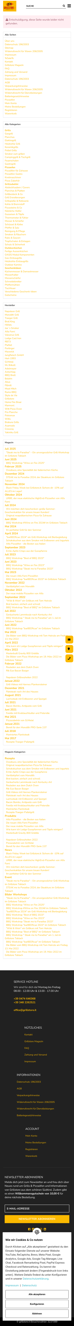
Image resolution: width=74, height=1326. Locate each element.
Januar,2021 (12, 724)
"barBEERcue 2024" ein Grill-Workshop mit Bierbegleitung (36, 537)
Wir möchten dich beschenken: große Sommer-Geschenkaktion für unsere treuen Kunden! (30, 510)
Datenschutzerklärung (35, 1278)
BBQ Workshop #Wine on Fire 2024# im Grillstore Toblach (36, 522)
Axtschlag (10, 371)
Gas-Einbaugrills (13, 258)
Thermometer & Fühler (16, 217)
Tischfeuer (10, 288)
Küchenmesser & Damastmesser (21, 271)
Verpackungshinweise (28, 1095)
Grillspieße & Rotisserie (17, 200)
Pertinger (9, 348)
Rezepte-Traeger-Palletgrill (20, 741)
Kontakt (28, 1034)
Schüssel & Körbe (14, 224)
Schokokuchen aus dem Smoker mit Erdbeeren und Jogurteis (37, 540)
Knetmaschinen (13, 177)
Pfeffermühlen (12, 284)
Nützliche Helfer (13, 211)
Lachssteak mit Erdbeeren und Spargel (26, 698)
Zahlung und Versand (35, 1054)
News (8, 850)
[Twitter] (33, 1229)
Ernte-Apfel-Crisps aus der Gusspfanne (26, 551)
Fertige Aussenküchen (16, 251)
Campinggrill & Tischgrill (17, 157)
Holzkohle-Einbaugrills (16, 261)
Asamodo (10, 425)
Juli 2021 (10, 702)
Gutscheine (10, 295)
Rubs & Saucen (13, 237)
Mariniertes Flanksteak (18, 734)
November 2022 (15, 583)
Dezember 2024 (14, 474)
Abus (7, 381)
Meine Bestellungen (35, 1142)
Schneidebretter (13, 281)
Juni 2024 (10, 519)
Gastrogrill (10, 163)
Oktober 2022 (13, 590)
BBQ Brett (10, 375)
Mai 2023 (10, 572)
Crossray (9, 428)
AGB (19, 1088)
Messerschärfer (13, 278)
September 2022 (15, 597)
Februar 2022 (13, 663)
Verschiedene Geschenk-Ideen (21, 291)
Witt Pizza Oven (13, 408)
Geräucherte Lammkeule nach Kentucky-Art (29, 614)
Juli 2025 (10, 449)
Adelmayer (10, 368)
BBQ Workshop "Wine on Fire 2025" (25, 463)
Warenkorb (31, 1156)
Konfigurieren (37, 1304)
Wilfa (8, 418)
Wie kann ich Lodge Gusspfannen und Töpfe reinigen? (34, 646)
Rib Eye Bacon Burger (17, 670)
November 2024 (15, 484)
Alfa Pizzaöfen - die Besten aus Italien (26, 543)
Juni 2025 (10, 459)
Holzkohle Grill (12, 143)
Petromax (10, 415)
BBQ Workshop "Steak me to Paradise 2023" (29, 568)
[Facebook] (29, 1229)
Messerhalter (11, 274)
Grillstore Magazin (33, 1041)
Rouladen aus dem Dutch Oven (22, 667)
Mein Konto (31, 1135)
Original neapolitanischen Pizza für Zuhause (29, 515)
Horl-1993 (10, 358)
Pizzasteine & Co (13, 207)
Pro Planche (11, 412)
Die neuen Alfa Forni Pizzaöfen (22, 575)
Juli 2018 (10, 731)
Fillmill (8, 385)
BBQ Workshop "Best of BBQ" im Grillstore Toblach (33, 607)
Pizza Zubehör (12, 180)
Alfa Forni (10, 331)
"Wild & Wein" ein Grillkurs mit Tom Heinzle (29, 600)
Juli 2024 (10, 505)
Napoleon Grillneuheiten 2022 (22, 677)
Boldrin (8, 378)
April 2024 (11, 533)
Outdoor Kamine (13, 264)
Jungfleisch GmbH (14, 355)
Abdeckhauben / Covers (17, 187)
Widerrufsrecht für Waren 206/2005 (36, 1102)
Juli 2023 (10, 554)
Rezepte (10, 758)
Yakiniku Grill (11, 432)
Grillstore (9, 398)
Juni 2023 (10, 561)
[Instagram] (41, 1229)
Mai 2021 (10, 717)
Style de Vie (11, 395)
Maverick (9, 351)
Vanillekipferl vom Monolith (20, 586)
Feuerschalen (12, 160)
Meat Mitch (10, 388)
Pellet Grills (11, 150)
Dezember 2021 (14, 688)
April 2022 (11, 642)
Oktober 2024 (13, 495)
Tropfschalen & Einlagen (17, 241)
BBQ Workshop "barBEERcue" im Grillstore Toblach (33, 628)
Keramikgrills (11, 147)
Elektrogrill (10, 140)
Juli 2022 (10, 611)
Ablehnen (37, 1313)
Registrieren (31, 1149)
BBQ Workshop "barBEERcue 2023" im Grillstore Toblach (36, 579)
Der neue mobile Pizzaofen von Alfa (24, 593)
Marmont (9, 405)
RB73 (8, 341)
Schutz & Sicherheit (15, 244)
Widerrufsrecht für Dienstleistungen (35, 1108)
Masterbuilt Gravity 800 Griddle (22, 653)
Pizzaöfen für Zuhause (16, 170)
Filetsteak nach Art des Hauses (22, 691)
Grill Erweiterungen (15, 197)
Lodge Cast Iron (13, 338)
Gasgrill (9, 133)
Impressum (30, 1061)
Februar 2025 (13, 466)
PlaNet (8, 345)
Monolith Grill (12, 314)
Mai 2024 (10, 526)
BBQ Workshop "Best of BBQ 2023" (25, 558)
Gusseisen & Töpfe (14, 214)
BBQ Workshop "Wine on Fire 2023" (25, 565)
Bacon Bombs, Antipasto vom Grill (24, 705)
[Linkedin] (45, 1229)
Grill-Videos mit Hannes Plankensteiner (26, 684)
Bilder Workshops (16, 894)
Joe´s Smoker (12, 328)
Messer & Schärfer (14, 221)
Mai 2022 (10, 632)
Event (8, 877)
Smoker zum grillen (15, 153)
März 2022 (11, 649)
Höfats (8, 324)
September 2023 (15, 547)
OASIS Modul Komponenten (19, 254)
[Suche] (44, 6)
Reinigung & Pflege (15, 231)
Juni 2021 (10, 709)
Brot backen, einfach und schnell (23, 604)
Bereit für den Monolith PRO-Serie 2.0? (26, 727)
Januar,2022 (12, 681)
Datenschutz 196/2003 (29, 1081)
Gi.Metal (9, 361)
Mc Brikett (10, 365)
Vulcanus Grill (12, 334)
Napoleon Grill (12, 311)
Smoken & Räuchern (15, 234)
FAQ (26, 1048)
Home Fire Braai (13, 402)
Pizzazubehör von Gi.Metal (20, 720)
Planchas (9, 137)
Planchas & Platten (15, 190)
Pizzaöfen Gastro (13, 173)
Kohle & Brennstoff (15, 204)
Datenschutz (29, 1285)
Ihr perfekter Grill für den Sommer (23, 529)
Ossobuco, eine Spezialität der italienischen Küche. (32, 470)
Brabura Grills (12, 422)
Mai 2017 (10, 738)
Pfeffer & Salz (12, 227)
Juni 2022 (10, 625)
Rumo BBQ (10, 392)
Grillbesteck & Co (14, 194)
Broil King (10, 321)
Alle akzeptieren (37, 1294)
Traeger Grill (11, 318)
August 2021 (13, 695)
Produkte (10, 816)
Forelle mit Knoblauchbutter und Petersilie (28, 713)
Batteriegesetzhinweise (29, 1115)
